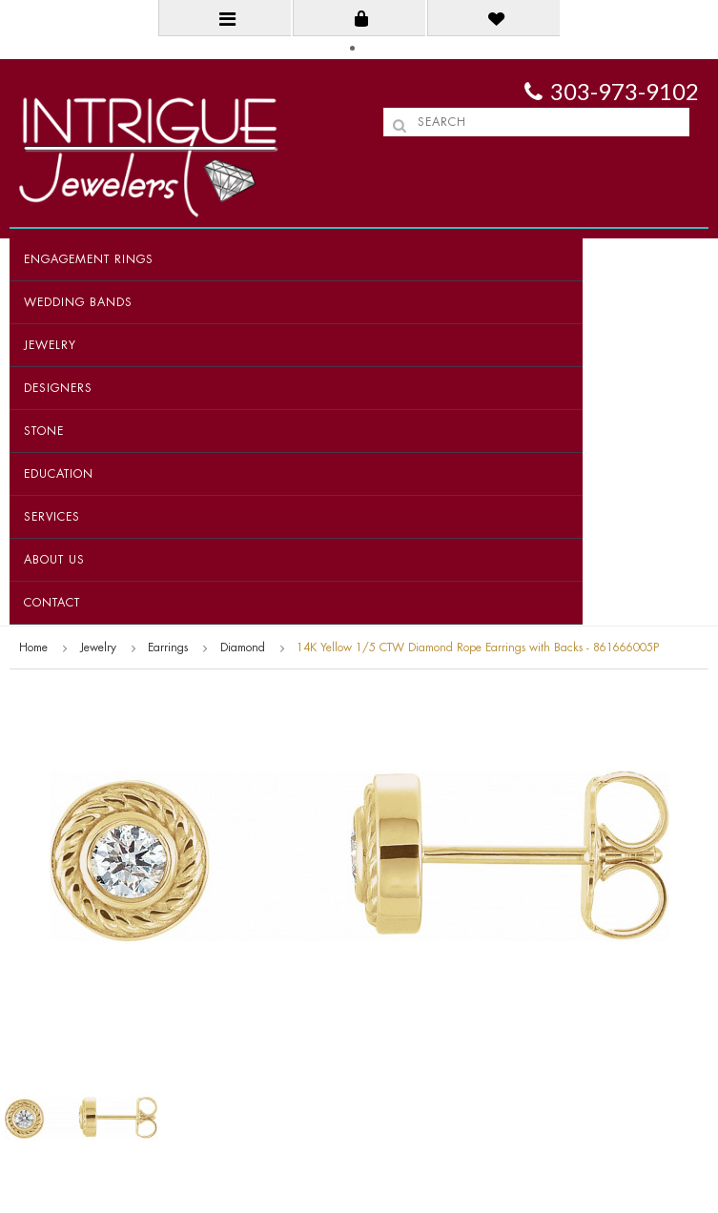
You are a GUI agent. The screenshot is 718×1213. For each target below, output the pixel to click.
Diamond (242, 647)
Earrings (168, 647)
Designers (58, 388)
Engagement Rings (89, 259)
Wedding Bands (78, 302)
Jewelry (50, 345)
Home (33, 647)
